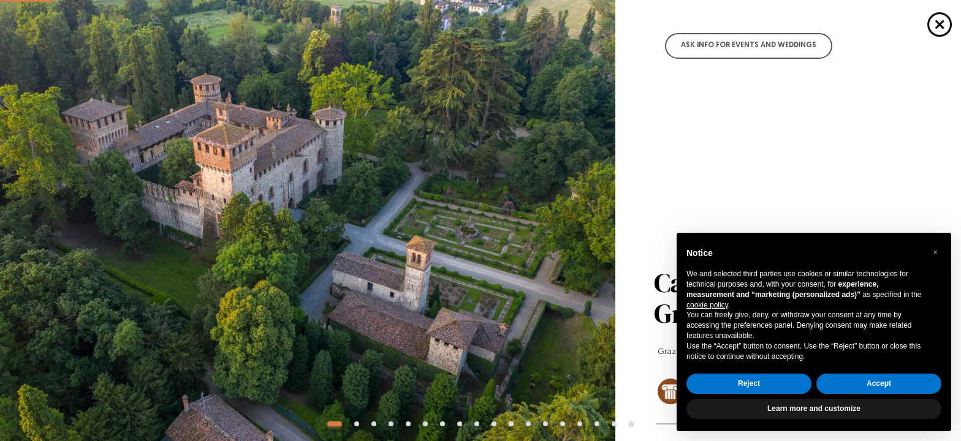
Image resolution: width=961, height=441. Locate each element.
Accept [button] (879, 383)
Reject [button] (749, 383)
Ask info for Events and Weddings (748, 45)
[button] (935, 252)
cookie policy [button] (707, 305)
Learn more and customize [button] (813, 408)
